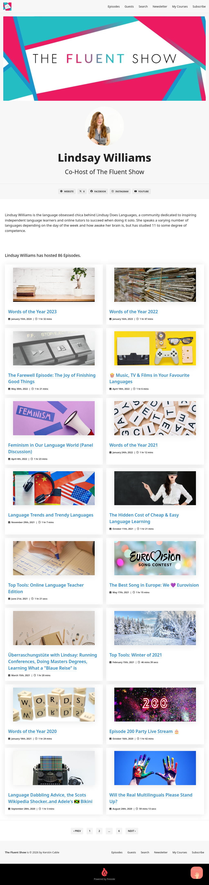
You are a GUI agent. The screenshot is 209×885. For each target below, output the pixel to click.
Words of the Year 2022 (133, 311)
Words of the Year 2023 (32, 311)
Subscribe (199, 6)
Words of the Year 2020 (32, 731)
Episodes (114, 6)
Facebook (98, 191)
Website (66, 191)
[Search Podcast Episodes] (197, 873)
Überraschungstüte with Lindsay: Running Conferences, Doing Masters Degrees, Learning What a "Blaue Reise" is (52, 661)
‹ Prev (77, 831)
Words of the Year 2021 (133, 445)
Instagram (120, 191)
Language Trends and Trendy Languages (50, 515)
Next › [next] (132, 831)
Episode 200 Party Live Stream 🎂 (144, 731)
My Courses (180, 6)
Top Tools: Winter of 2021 (135, 655)
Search (143, 6)
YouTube (141, 191)
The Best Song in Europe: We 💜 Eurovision (154, 585)
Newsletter (160, 6)
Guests (129, 6)
